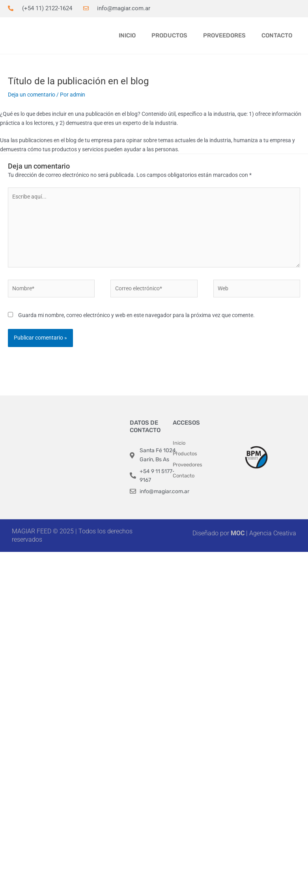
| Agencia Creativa (263, 533)
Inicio (127, 35)
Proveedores (224, 35)
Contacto (276, 35)
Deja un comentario (31, 94)
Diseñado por (211, 533)
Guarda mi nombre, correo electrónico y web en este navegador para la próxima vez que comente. (136, 315)
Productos (169, 35)
